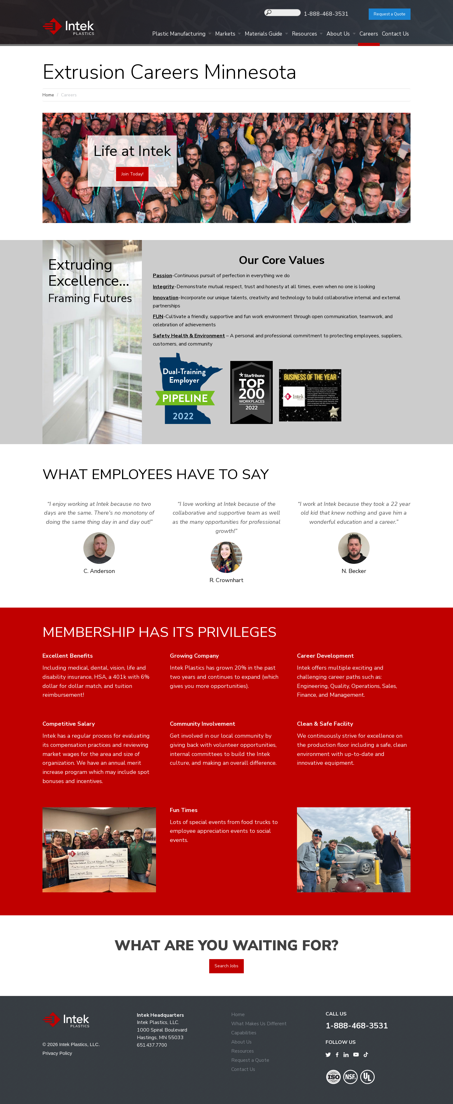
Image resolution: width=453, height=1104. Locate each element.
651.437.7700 (153, 1045)
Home (48, 95)
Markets (213, 35)
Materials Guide (253, 35)
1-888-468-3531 (334, 13)
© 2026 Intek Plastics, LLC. (72, 1044)
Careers (365, 35)
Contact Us (394, 35)
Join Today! (132, 174)
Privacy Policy (58, 1053)
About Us (332, 35)
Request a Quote (385, 14)
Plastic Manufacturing (164, 35)
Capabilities (244, 1033)
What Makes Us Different (259, 1024)
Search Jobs (226, 966)
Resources (297, 35)
